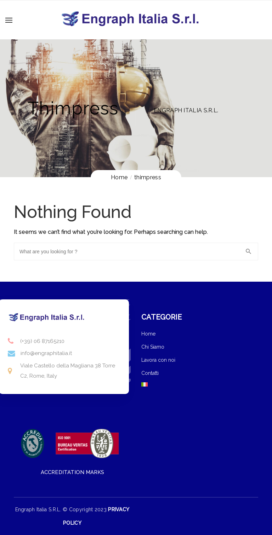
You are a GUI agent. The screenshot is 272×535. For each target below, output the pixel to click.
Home (148, 334)
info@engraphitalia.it (46, 353)
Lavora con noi (158, 360)
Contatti (150, 373)
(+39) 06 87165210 (42, 341)
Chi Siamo (152, 347)
